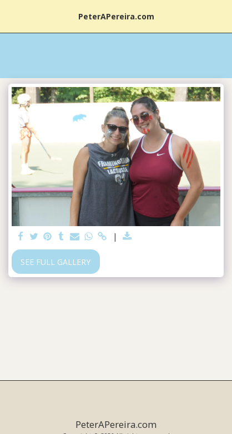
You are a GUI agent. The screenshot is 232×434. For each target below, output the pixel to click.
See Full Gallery (55, 262)
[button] (12, 15)
